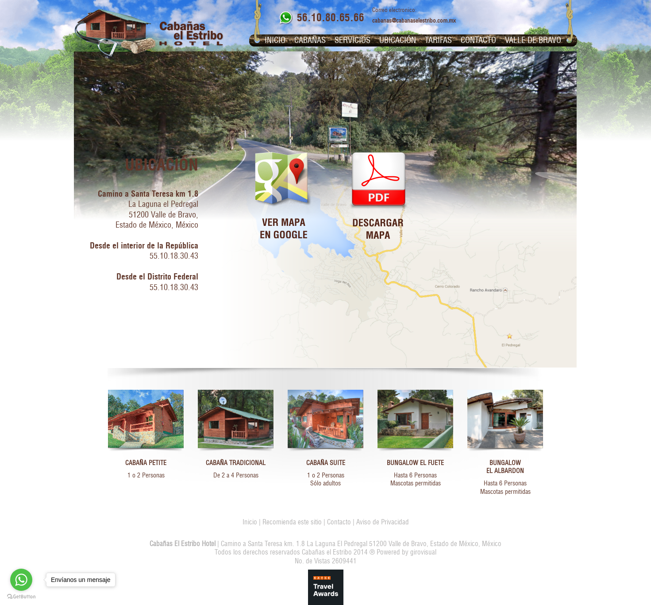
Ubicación (397, 40)
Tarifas (438, 40)
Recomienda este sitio (292, 522)
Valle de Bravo (533, 40)
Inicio (275, 40)
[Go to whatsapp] (21, 580)
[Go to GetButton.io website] (21, 596)
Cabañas (310, 40)
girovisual (423, 552)
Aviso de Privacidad (382, 522)
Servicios (352, 40)
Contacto (478, 40)
